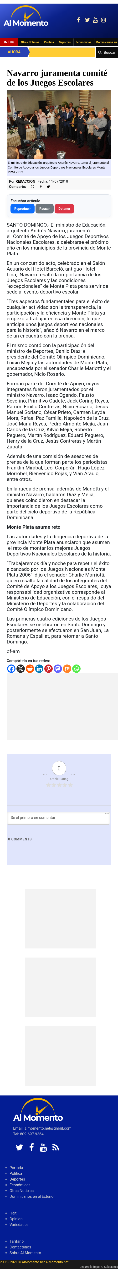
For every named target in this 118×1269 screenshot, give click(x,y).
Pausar (44, 209)
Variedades (19, 1224)
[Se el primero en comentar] (58, 818)
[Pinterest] (48, 668)
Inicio (9, 42)
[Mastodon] (58, 668)
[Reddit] (30, 668)
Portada (16, 1168)
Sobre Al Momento (25, 1253)
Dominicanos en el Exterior (32, 1196)
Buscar (110, 52)
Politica (49, 42)
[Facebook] (11, 668)
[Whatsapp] (76, 668)
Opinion (16, 1219)
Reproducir (22, 209)
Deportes (65, 42)
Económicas (83, 42)
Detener (64, 209)
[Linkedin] (39, 668)
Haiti (13, 1213)
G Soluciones (109, 1267)
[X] (20, 668)
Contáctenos (20, 1247)
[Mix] (67, 668)
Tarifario (17, 1241)
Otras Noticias (30, 42)
